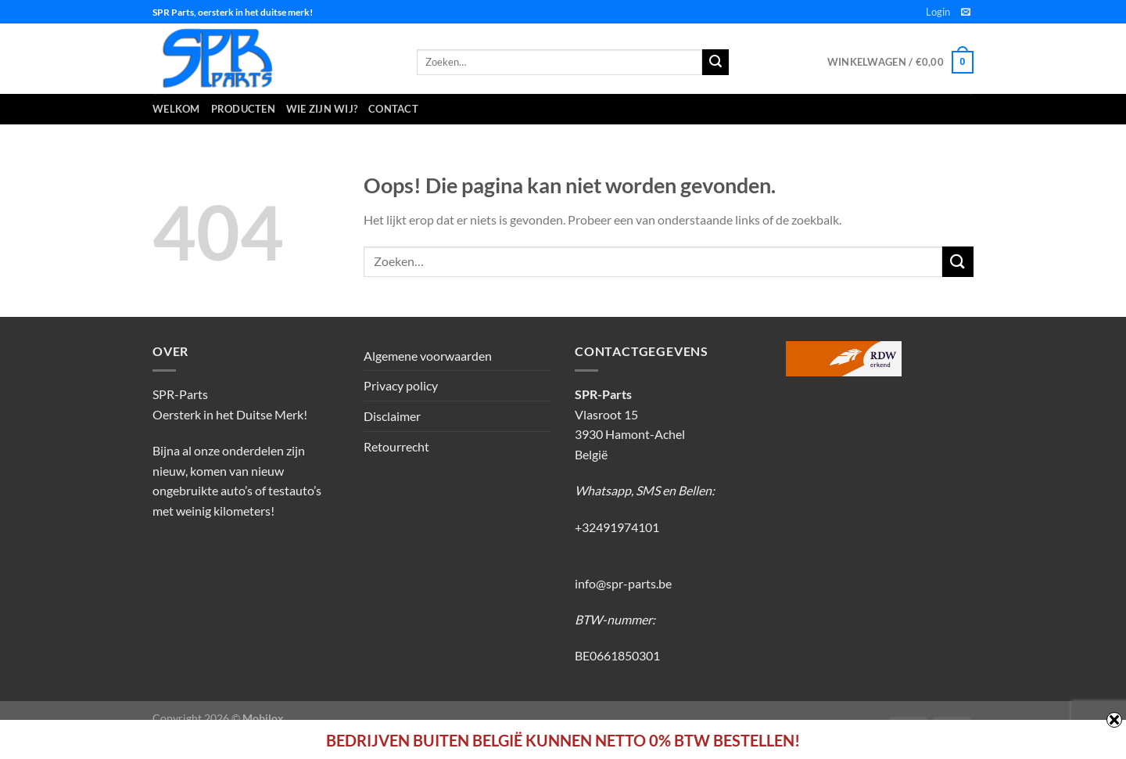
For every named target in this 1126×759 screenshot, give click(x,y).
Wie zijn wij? (321, 109)
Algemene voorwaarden (428, 355)
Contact (393, 109)
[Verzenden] (958, 261)
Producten (243, 109)
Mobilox (263, 718)
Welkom (176, 109)
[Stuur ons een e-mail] (965, 12)
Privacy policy (401, 385)
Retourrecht (396, 446)
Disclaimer (392, 415)
